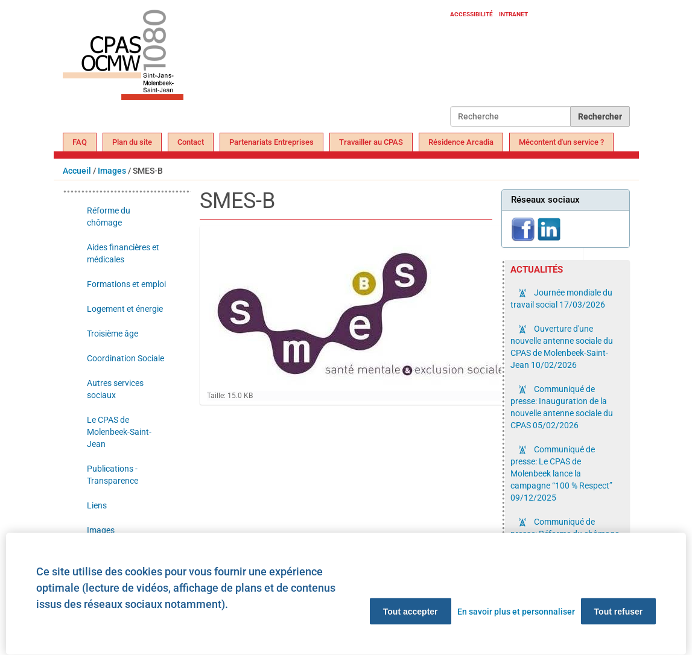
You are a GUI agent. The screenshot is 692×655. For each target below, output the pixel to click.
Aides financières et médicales (123, 253)
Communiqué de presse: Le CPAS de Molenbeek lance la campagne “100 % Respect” (561, 473)
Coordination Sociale (125, 358)
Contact (190, 142)
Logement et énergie (125, 309)
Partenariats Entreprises (271, 142)
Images (112, 171)
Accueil (77, 171)
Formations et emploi (126, 284)
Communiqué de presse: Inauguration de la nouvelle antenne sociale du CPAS (561, 407)
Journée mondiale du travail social (561, 298)
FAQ (79, 142)
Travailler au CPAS (371, 142)
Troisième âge (112, 333)
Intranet (513, 14)
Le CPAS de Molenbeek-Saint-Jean (119, 432)
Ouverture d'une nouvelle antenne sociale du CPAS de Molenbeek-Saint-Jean (561, 347)
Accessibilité (471, 14)
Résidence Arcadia (461, 142)
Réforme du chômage (108, 216)
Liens (97, 505)
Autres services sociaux (115, 389)
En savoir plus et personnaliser (516, 611)
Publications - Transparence (112, 475)
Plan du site (132, 142)
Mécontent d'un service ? (561, 142)
